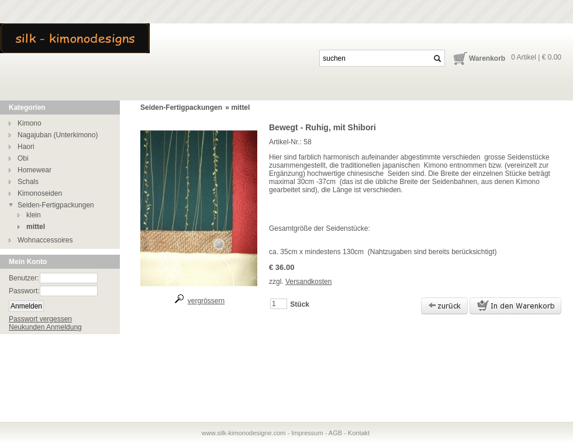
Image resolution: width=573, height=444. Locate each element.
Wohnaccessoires (45, 240)
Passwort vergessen (40, 319)
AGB (335, 432)
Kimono (30, 123)
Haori (26, 147)
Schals (28, 182)
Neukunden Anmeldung (45, 327)
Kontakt (359, 432)
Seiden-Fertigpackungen (56, 205)
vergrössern (206, 301)
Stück (299, 304)
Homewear (34, 170)
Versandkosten (308, 282)
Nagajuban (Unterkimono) (58, 135)
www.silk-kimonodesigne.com (244, 432)
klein (33, 215)
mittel (35, 227)
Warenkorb (487, 58)
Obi (23, 158)
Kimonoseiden (40, 193)
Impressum (307, 432)
